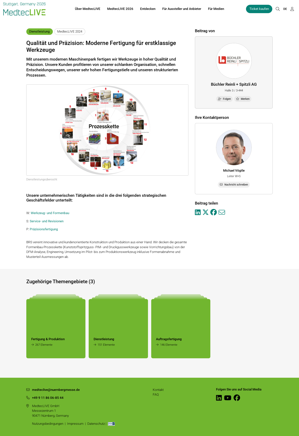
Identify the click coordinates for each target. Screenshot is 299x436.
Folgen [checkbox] (224, 98)
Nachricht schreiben (233, 184)
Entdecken (147, 9)
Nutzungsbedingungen (47, 424)
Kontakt (158, 390)
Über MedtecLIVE (87, 9)
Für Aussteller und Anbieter (181, 9)
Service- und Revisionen (46, 221)
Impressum (75, 424)
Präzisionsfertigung (44, 229)
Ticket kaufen (259, 9)
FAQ (156, 394)
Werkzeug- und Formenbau (50, 213)
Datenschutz (96, 424)
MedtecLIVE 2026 (120, 9)
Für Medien (216, 9)
